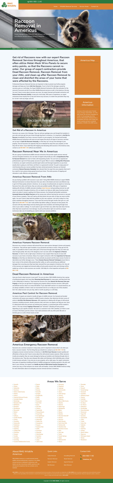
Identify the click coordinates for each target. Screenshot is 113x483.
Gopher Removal (52, 462)
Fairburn (38, 408)
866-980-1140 (35, 1)
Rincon (60, 441)
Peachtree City (62, 427)
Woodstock (84, 440)
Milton (60, 410)
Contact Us (94, 6)
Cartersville (17, 423)
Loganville (61, 397)
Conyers (16, 434)
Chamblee (16, 427)
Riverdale (83, 384)
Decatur (38, 390)
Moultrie (61, 414)
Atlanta (16, 393)
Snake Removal (52, 456)
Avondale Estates (18, 399)
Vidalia (82, 427)
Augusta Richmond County (20, 397)
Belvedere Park (17, 403)
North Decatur (62, 421)
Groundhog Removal (69, 456)
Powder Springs (63, 436)
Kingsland (61, 386)
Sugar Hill (83, 414)
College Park (17, 430)
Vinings (83, 430)
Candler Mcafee (18, 417)
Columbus (16, 432)
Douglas (38, 393)
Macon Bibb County (64, 401)
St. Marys (83, 403)
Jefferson (38, 438)
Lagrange (61, 388)
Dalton (38, 388)
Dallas (37, 386)
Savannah (83, 392)
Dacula (38, 384)
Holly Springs (39, 434)
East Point (38, 403)
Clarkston (16, 429)
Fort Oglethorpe (40, 416)
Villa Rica (83, 429)
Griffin (37, 429)
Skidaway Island (85, 395)
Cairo (15, 414)
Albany (15, 386)
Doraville (38, 392)
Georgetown (39, 423)
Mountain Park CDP (63, 416)
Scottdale (83, 393)
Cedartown (16, 425)
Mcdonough (62, 406)
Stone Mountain (85, 410)
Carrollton (16, 421)
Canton (16, 419)
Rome (82, 386)
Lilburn (60, 392)
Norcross (61, 419)
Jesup (37, 440)
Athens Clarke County (19, 392)
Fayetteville (39, 410)
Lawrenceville (62, 390)
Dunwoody (39, 401)
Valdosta (83, 425)
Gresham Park (39, 427)
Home (14, 49)
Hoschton (38, 436)
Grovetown (39, 430)
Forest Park (39, 414)
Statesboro (83, 406)
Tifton (82, 419)
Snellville (83, 399)
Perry (60, 430)
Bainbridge (16, 401)
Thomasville (84, 417)
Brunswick (16, 410)
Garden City (39, 421)
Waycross (83, 434)
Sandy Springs (84, 390)
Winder (82, 438)
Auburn (16, 395)
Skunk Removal (68, 459)
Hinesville (38, 432)
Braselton (16, 406)
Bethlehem (16, 405)
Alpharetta (16, 388)
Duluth (38, 399)
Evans (37, 405)
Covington (16, 438)
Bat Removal (51, 465)
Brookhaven (17, 408)
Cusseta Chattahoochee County (22, 441)
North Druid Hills (63, 423)
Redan (60, 438)
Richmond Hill (62, 440)
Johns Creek (39, 441)
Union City (83, 423)
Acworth (16, 384)
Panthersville (62, 425)
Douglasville (39, 395)
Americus (19, 49)
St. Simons (83, 405)
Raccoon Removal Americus (30, 49)
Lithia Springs (62, 393)
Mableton (61, 399)
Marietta (61, 403)
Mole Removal (68, 465)
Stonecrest (83, 412)
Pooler (60, 434)
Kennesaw (61, 384)
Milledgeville (62, 408)
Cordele (16, 436)
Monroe (60, 412)
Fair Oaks (38, 406)
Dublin (37, 397)
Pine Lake (61, 432)
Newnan (61, 417)
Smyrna (83, 397)
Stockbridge (84, 408)
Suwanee (83, 416)
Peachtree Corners (63, 429)
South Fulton (84, 401)
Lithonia (61, 395)
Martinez (61, 405)
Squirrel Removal (68, 462)
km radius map (87, 78)
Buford (15, 412)
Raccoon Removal (52, 459)
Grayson (38, 425)
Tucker (82, 421)
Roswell (83, 388)
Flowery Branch (40, 412)
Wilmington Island (85, 436)
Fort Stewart (39, 417)
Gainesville (39, 419)
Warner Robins (84, 432)
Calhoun (16, 416)
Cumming (16, 440)
